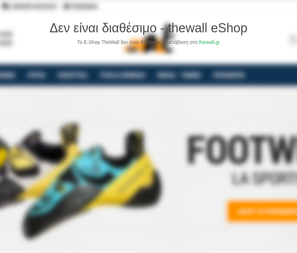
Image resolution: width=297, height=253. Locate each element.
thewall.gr (209, 42)
